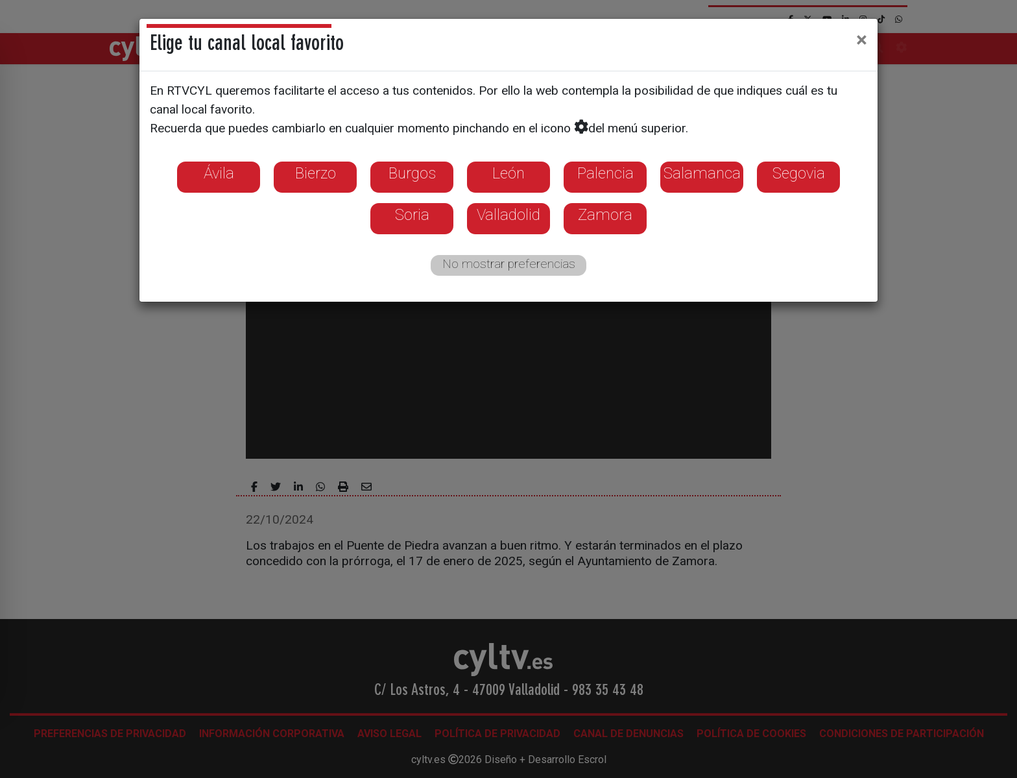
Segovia (798, 173)
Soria (412, 215)
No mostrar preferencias (508, 263)
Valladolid (508, 215)
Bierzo (315, 173)
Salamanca (702, 173)
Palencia (605, 173)
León (508, 173)
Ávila (219, 173)
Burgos (412, 173)
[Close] (862, 39)
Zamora (605, 215)
